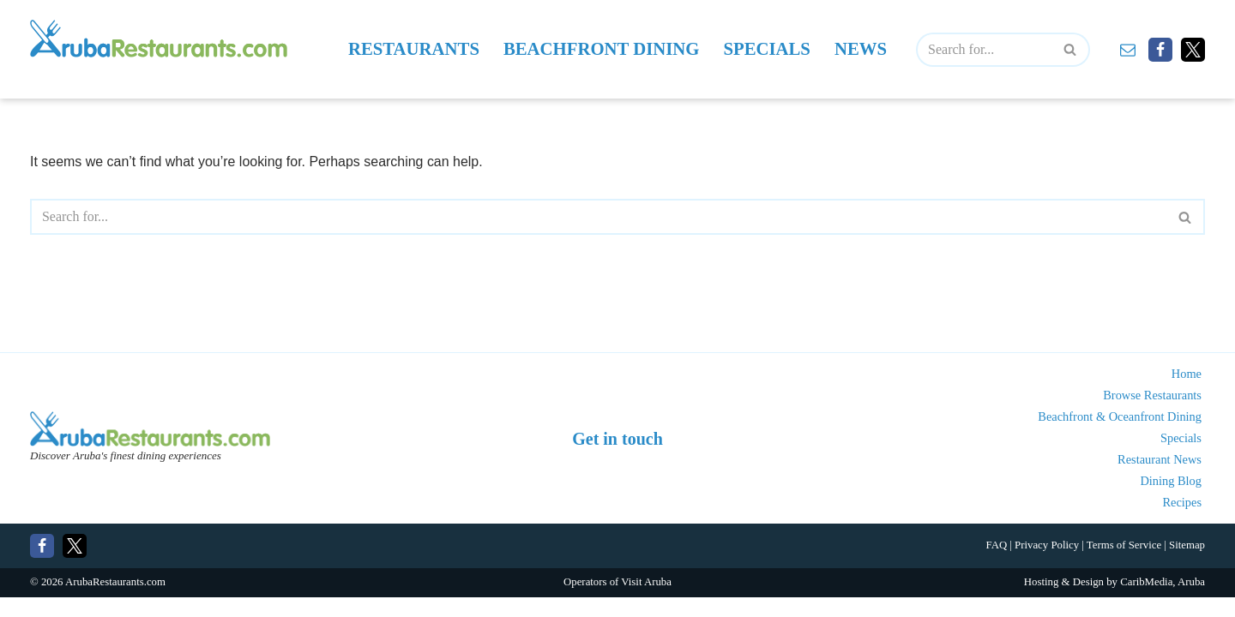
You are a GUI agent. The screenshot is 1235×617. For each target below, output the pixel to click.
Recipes (1182, 523)
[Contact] (1128, 50)
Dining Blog (1171, 501)
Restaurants (413, 49)
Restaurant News (1160, 480)
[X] (1193, 50)
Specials (767, 49)
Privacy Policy (1047, 566)
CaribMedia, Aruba (1162, 602)
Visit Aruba (646, 602)
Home (1187, 394)
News (860, 49)
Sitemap (1187, 566)
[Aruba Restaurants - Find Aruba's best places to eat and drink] (158, 38)
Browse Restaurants (1152, 415)
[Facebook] (1160, 50)
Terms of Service (1124, 566)
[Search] (984, 50)
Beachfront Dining (601, 49)
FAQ (996, 566)
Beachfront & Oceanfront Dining (1120, 437)
